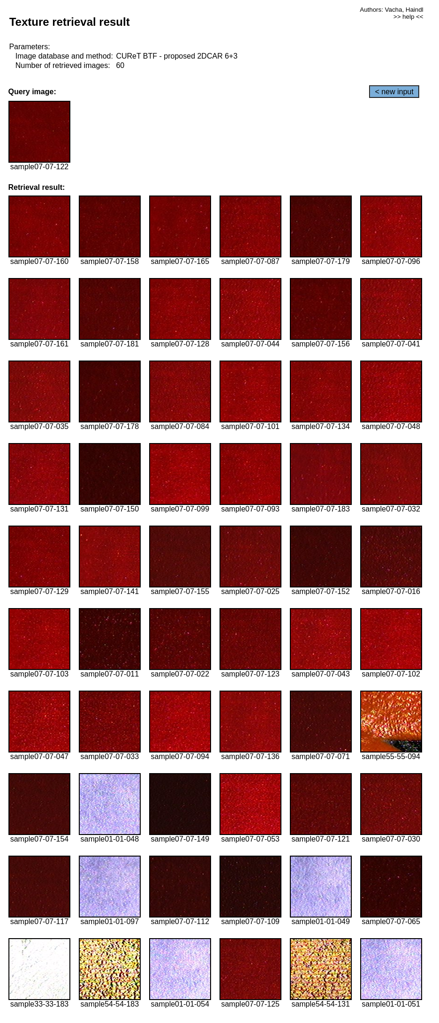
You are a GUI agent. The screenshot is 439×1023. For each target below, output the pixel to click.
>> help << (409, 16)
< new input (394, 92)
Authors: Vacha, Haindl (391, 9)
